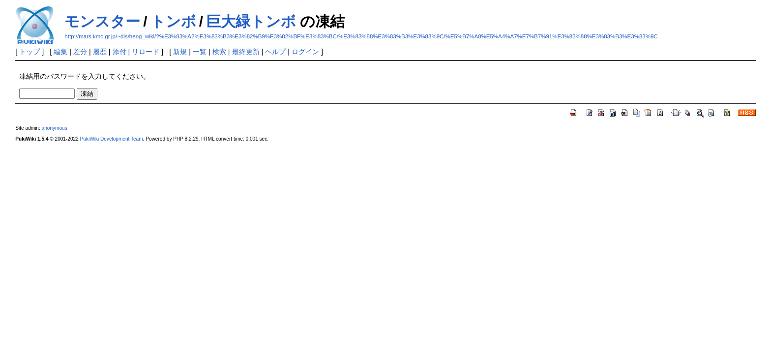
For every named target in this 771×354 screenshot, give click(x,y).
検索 (219, 52)
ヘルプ (275, 52)
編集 (60, 52)
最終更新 (246, 52)
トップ (29, 52)
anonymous (54, 128)
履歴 (100, 52)
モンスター (102, 21)
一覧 (200, 52)
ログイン (305, 52)
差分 (80, 52)
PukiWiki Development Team (111, 139)
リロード (145, 52)
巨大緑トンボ (251, 21)
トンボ (173, 21)
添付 (119, 52)
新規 (180, 52)
